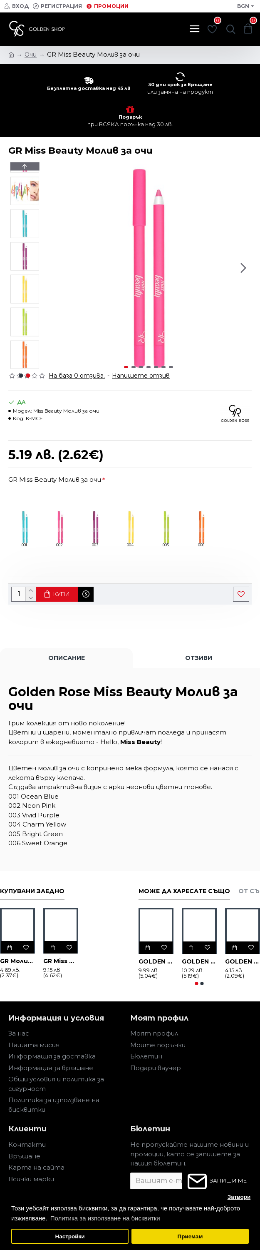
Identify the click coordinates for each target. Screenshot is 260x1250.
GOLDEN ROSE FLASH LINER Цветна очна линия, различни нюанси (199, 961)
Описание (66, 658)
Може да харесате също (184, 891)
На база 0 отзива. (77, 375)
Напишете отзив (141, 375)
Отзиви (198, 658)
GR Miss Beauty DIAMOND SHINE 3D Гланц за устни (60, 961)
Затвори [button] (239, 1197)
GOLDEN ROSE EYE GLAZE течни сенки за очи (156, 961)
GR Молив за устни (17, 961)
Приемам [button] (190, 1236)
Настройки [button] (69, 1236)
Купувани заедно (32, 891)
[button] (243, 267)
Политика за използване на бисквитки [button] (105, 1218)
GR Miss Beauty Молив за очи (54, 479)
